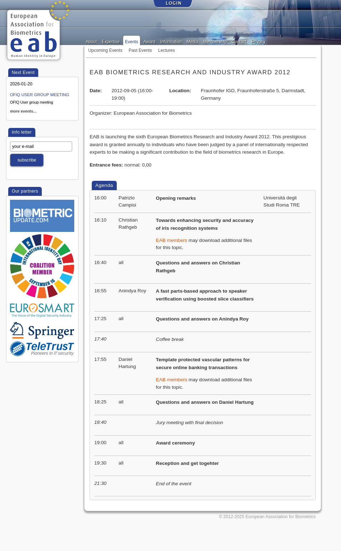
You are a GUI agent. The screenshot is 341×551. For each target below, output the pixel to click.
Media (193, 41)
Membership (215, 41)
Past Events (140, 50)
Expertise (111, 41)
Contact (239, 41)
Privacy (258, 41)
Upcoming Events (105, 50)
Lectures (166, 50)
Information (171, 41)
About (91, 41)
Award (149, 41)
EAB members (171, 240)
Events (131, 41)
